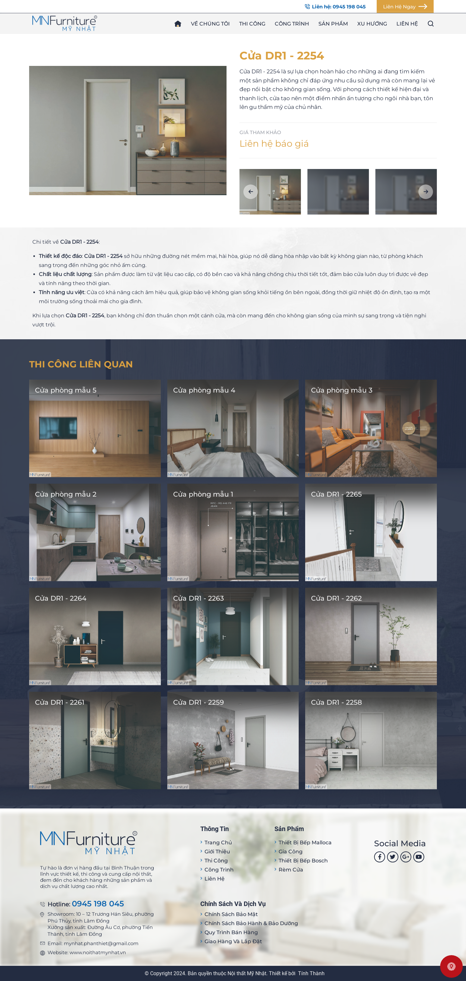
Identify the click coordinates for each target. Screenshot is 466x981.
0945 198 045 (98, 904)
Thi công (252, 24)
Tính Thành (311, 973)
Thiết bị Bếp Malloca (305, 842)
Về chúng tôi (210, 24)
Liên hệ (407, 24)
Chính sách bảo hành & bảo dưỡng (251, 923)
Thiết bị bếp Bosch (303, 861)
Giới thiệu (217, 852)
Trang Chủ (218, 842)
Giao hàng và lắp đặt (233, 941)
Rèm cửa (291, 870)
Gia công (291, 852)
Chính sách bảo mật (231, 914)
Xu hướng (372, 24)
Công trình (292, 24)
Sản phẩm (333, 24)
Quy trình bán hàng (231, 932)
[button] (250, 192)
